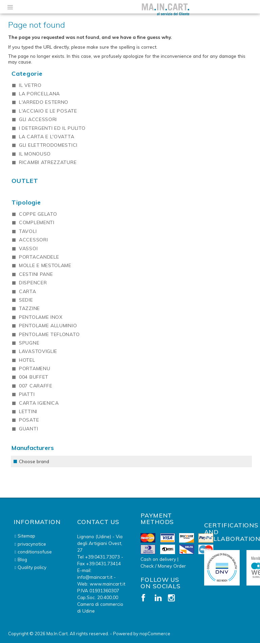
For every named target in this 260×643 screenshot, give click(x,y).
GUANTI (28, 429)
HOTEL (27, 360)
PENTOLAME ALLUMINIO (48, 326)
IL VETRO (30, 85)
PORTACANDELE (39, 257)
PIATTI (27, 394)
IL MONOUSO (35, 154)
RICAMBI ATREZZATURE (48, 162)
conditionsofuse (35, 551)
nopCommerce (154, 633)
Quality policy (32, 567)
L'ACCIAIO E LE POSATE (48, 111)
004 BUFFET (33, 377)
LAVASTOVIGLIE (38, 351)
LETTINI (28, 411)
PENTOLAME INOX (41, 317)
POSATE (29, 420)
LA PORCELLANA (39, 94)
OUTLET (25, 181)
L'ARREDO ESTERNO (43, 102)
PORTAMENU (34, 368)
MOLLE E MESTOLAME (45, 265)
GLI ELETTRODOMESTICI (48, 145)
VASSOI (28, 248)
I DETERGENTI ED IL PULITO (52, 128)
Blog (22, 559)
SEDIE (26, 300)
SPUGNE (29, 343)
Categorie (27, 73)
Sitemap (26, 536)
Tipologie (26, 202)
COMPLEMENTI (37, 222)
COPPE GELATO (38, 214)
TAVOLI (28, 231)
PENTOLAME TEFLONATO (49, 334)
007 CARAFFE (35, 386)
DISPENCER (33, 283)
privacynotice (32, 544)
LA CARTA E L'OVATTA (46, 137)
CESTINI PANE (36, 274)
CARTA (27, 291)
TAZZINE (29, 308)
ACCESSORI (33, 240)
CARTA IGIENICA (39, 403)
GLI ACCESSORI (38, 119)
